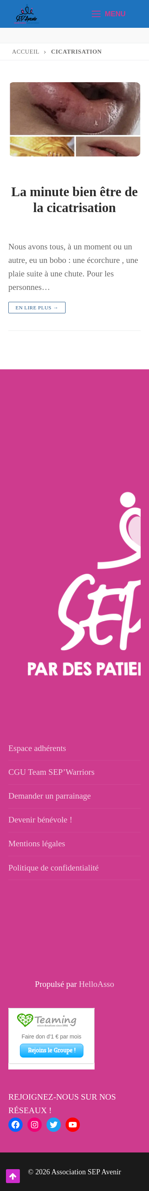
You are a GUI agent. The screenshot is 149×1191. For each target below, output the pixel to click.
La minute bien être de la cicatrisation (74, 200)
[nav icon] (109, 14)
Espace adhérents (37, 748)
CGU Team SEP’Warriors (51, 772)
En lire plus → (36, 308)
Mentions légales (36, 843)
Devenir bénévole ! (40, 819)
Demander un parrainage (49, 796)
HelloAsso (96, 984)
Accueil (25, 51)
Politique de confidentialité (53, 867)
